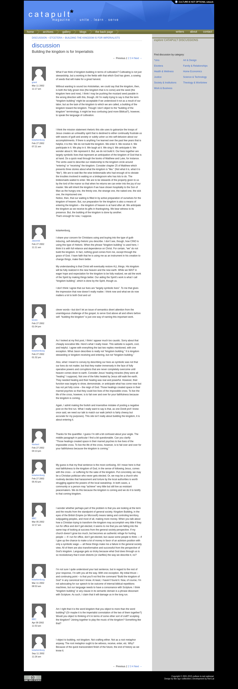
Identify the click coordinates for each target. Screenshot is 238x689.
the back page (104, 31)
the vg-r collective (182, 679)
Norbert (35, 444)
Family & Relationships (195, 65)
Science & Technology (195, 77)
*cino (156, 60)
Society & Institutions (165, 82)
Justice (157, 77)
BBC (34, 518)
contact (207, 31)
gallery (66, 31)
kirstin (35, 320)
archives (48, 31)
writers (180, 31)
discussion (46, 45)
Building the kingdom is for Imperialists (92, 37)
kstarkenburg (38, 140)
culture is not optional (203, 676)
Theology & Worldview (195, 82)
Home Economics (192, 71)
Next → (138, 58)
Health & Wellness (164, 71)
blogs (83, 31)
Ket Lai (211, 679)
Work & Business (163, 88)
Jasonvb (36, 240)
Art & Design (190, 60)
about (193, 31)
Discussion (39, 37)
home (30, 31)
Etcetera (55, 37)
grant (34, 82)
